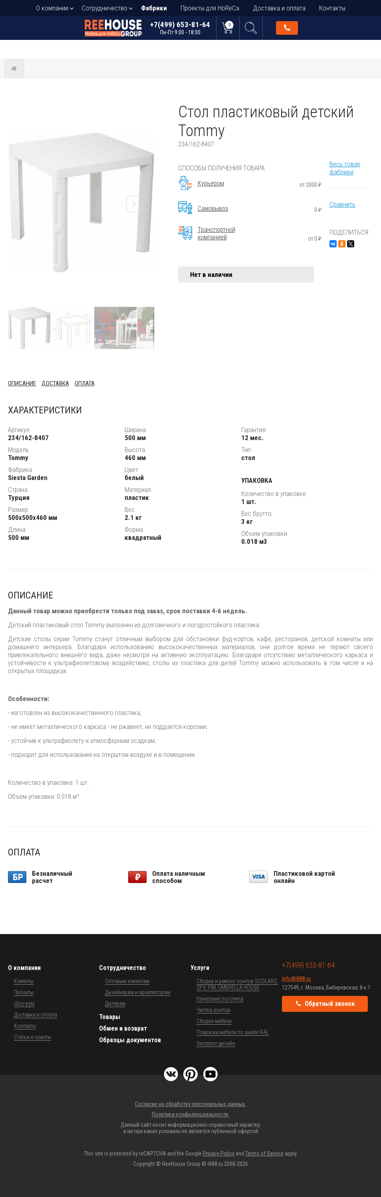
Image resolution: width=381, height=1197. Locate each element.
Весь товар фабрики (344, 168)
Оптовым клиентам (127, 981)
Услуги (199, 968)
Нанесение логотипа (219, 999)
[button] (147, 109)
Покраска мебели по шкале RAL (232, 1032)
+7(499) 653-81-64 (180, 28)
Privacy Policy (218, 1153)
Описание (22, 383)
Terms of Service (264, 1153)
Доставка (55, 383)
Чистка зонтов (213, 1010)
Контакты (332, 8)
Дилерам (115, 1003)
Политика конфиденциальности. (190, 1114)
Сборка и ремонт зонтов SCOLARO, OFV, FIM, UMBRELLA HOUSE (237, 984)
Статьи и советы (32, 1037)
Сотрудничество (104, 8)
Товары (109, 1017)
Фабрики (154, 8)
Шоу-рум (24, 1003)
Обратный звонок (287, 28)
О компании (52, 8)
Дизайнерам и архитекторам (138, 992)
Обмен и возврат (123, 1028)
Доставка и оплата (279, 8)
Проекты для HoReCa (210, 8)
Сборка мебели (214, 1021)
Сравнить (342, 204)
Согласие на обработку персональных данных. (190, 1104)
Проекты (24, 992)
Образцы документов (130, 1040)
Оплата (85, 383)
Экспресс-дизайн (215, 1043)
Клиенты (24, 981)
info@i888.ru (296, 979)
